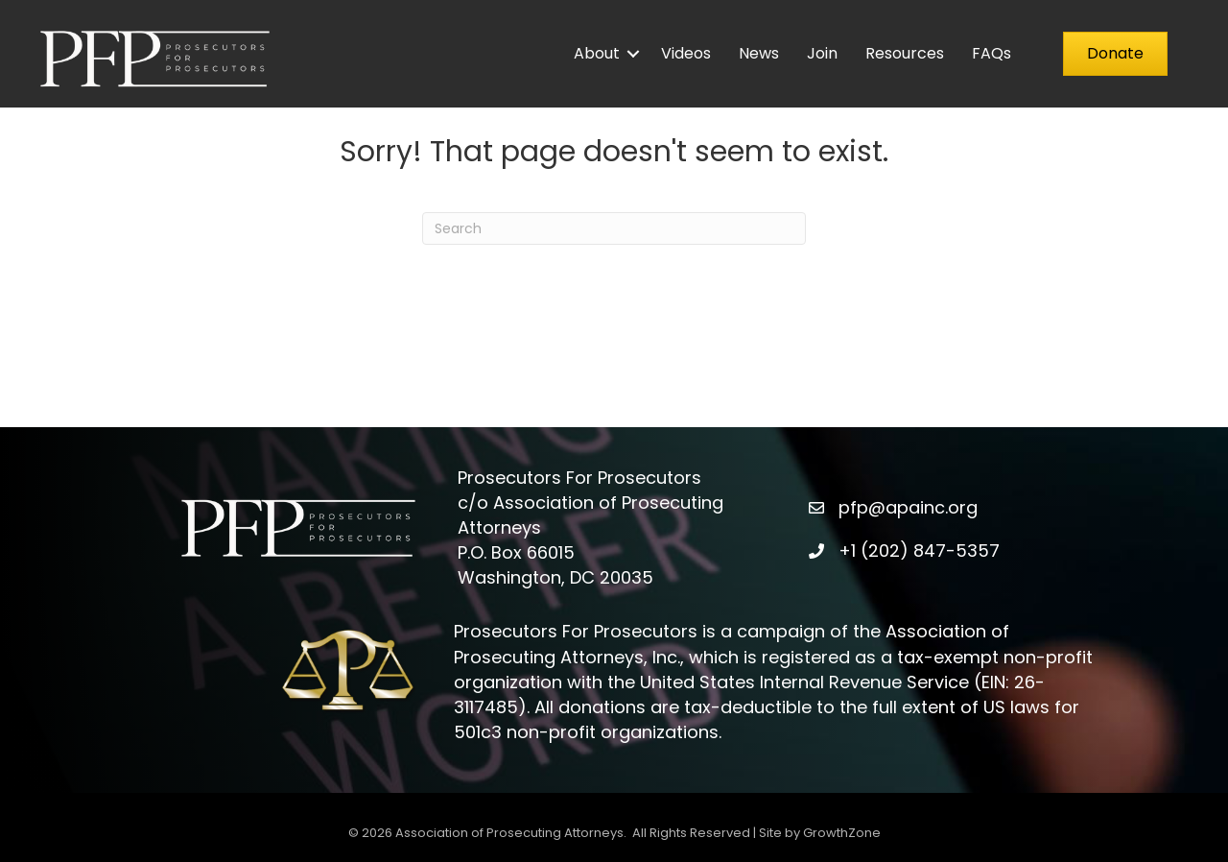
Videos (686, 53)
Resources (904, 53)
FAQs (991, 53)
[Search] (614, 228)
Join (822, 53)
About (597, 53)
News (759, 53)
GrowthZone (842, 833)
